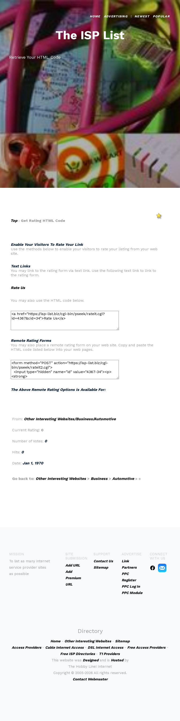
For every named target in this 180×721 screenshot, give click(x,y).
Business (99, 478)
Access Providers (26, 647)
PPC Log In (131, 586)
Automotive (123, 478)
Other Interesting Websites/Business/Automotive (70, 419)
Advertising (116, 16)
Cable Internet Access (64, 647)
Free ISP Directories (77, 654)
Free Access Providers (146, 647)
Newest (142, 16)
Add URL (72, 565)
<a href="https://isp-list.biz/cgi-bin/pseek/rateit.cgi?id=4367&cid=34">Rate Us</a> (65, 320)
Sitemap (101, 567)
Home (95, 16)
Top (14, 220)
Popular (161, 16)
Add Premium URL (73, 578)
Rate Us (18, 287)
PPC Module (132, 593)
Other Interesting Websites (61, 478)
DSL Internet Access (105, 647)
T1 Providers (109, 654)
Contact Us (103, 561)
